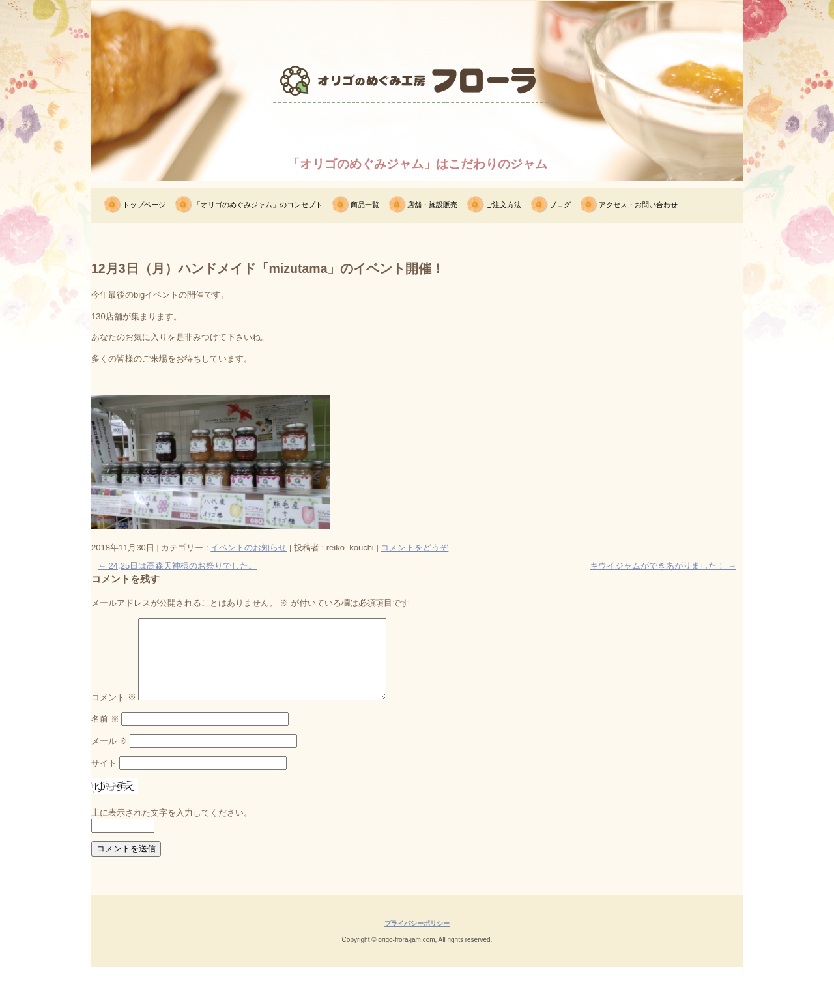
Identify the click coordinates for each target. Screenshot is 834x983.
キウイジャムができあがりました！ (663, 566)
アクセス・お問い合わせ (638, 204)
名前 (105, 734)
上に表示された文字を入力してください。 (171, 828)
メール (109, 757)
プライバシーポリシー (417, 939)
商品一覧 (365, 204)
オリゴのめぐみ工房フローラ (417, 127)
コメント (113, 713)
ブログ (560, 204)
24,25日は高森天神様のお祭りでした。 (177, 566)
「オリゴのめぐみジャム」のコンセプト (258, 204)
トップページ (143, 204)
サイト (104, 779)
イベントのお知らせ (248, 547)
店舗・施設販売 (432, 204)
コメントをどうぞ (414, 547)
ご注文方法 (503, 204)
